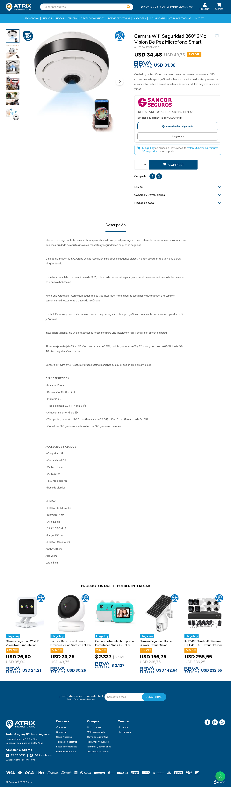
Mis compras (124, 732)
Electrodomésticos (92, 18)
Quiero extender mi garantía (177, 126)
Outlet (199, 18)
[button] (128, 7)
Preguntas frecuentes (98, 741)
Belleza (72, 18)
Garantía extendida (66, 751)
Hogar (60, 18)
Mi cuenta (123, 727)
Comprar (176, 165)
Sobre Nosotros (64, 737)
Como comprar (94, 727)
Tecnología (32, 18)
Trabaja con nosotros (66, 741)
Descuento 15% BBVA (98, 751)
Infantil (47, 18)
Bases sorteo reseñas (66, 746)
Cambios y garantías (97, 737)
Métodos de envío (96, 732)
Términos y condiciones (99, 746)
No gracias (178, 136)
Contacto (61, 727)
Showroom (61, 732)
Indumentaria (157, 18)
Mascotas (140, 18)
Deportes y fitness (119, 18)
